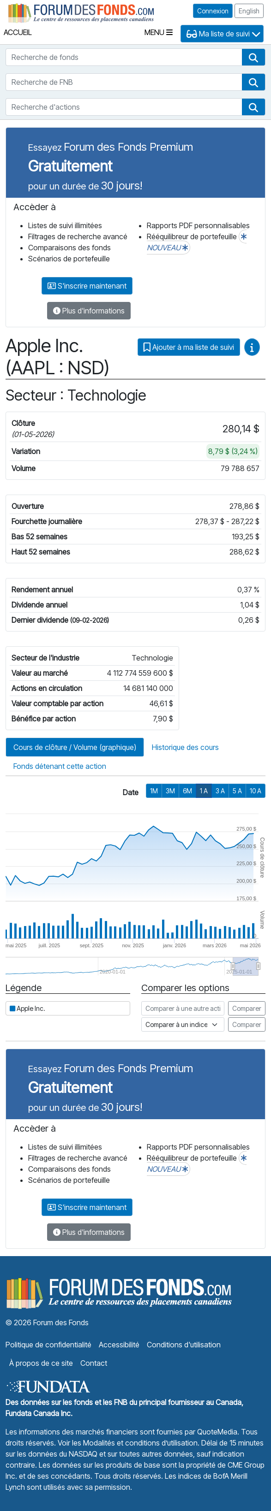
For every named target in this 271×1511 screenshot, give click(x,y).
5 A (237, 791)
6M (187, 791)
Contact (93, 1363)
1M (154, 791)
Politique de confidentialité (48, 1344)
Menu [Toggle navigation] (159, 32)
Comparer (246, 1008)
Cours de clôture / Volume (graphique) (74, 747)
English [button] (249, 11)
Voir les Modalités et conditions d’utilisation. (128, 1442)
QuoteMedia (217, 1431)
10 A (255, 791)
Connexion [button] (213, 11)
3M (170, 791)
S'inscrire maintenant (87, 285)
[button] (253, 57)
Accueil (18, 32)
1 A (204, 791)
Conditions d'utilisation (184, 1344)
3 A (220, 791)
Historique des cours (185, 747)
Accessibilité (119, 1344)
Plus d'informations (89, 310)
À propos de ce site (41, 1363)
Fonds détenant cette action (59, 766)
